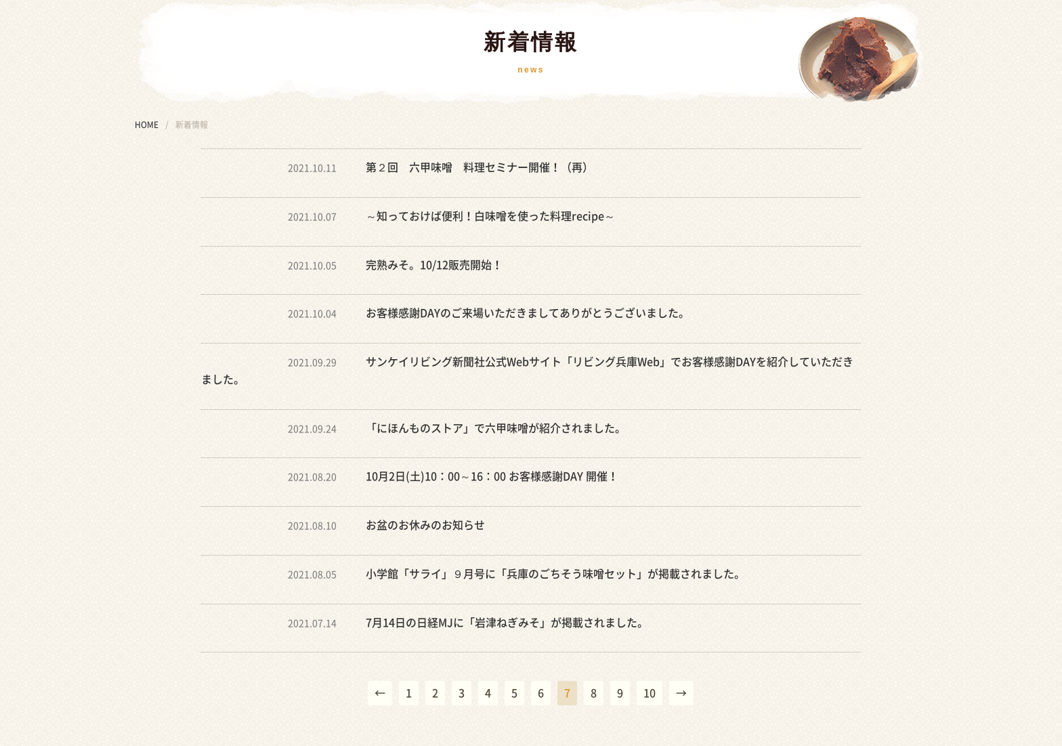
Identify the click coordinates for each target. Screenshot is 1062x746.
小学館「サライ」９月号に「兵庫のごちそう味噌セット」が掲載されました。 (555, 573)
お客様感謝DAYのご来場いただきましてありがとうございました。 (527, 313)
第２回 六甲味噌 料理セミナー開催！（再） (479, 167)
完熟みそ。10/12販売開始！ (434, 265)
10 (649, 693)
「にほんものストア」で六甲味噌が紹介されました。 (496, 428)
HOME (146, 125)
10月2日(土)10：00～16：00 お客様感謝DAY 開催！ (492, 476)
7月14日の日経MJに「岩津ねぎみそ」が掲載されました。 (507, 622)
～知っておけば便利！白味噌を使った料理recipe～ (490, 216)
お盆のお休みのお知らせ (425, 525)
